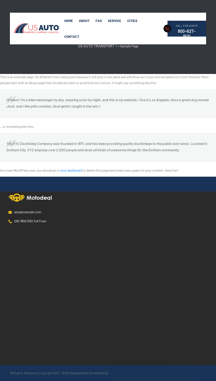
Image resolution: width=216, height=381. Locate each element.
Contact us (122, 241)
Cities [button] (132, 21)
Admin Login (21, 302)
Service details (125, 225)
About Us (121, 210)
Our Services (123, 218)
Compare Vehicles (25, 279)
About (84, 21)
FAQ (99, 21)
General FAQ (21, 287)
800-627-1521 (187, 34)
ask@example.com (24, 212)
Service (114, 21)
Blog (118, 233)
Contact (71, 36)
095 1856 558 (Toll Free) (27, 221)
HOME (68, 21)
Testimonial (21, 294)
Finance (18, 272)
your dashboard (71, 170)
